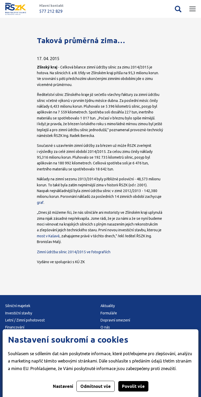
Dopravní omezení (115, 320)
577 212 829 (51, 11)
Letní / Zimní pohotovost (25, 320)
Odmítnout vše (95, 386)
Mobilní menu (192, 9)
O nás (105, 327)
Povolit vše (133, 386)
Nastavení (63, 386)
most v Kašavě (48, 236)
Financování (14, 327)
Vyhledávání (178, 9)
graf (40, 202)
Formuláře (108, 313)
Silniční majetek (17, 306)
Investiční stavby (18, 313)
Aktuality (107, 306)
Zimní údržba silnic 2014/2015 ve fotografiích (73, 252)
